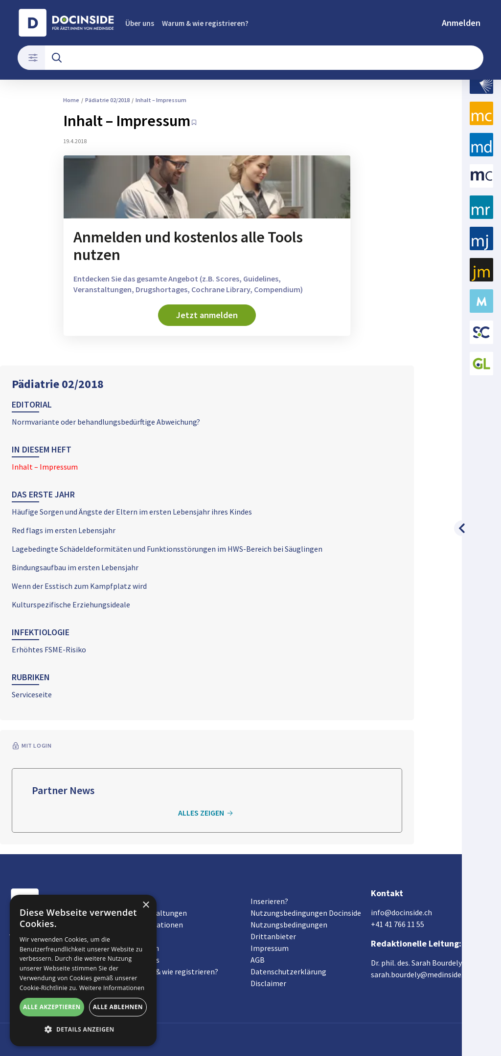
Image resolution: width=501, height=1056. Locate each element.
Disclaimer (268, 983)
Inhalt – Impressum (45, 467)
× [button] (145, 905)
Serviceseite (32, 694)
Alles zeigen (207, 813)
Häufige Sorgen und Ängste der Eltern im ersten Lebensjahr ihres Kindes (132, 512)
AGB (257, 960)
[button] (83, 1029)
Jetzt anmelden (207, 315)
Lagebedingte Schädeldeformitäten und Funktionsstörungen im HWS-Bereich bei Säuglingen (167, 549)
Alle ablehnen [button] (118, 1007)
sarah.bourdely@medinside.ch (421, 974)
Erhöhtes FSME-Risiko (49, 649)
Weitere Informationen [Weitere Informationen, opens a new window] (112, 988)
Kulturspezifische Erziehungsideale (71, 604)
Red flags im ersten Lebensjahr (63, 530)
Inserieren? (269, 901)
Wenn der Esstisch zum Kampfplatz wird (79, 586)
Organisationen (156, 924)
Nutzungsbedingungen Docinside (305, 913)
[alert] (83, 970)
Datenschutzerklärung (288, 971)
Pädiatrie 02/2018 (58, 383)
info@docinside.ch (401, 912)
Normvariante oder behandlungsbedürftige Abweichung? (106, 422)
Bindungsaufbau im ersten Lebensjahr (75, 567)
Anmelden (461, 22)
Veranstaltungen (158, 913)
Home (71, 100)
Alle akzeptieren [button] (52, 1007)
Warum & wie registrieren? (205, 23)
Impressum (269, 948)
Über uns (139, 23)
